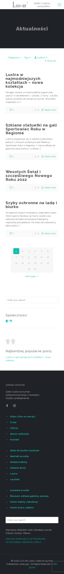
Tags (28, 57)
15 (29, 263)
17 (41, 263)
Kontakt (14, 439)
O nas (13, 422)
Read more (50, 110)
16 (35, 263)
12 (48, 257)
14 (22, 263)
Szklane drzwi (18, 468)
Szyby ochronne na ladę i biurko (31, 204)
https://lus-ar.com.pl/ (23, 416)
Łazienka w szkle (19, 490)
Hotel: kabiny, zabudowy (24, 502)
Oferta (14, 428)
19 (29, 269)
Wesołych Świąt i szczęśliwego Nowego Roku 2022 (29, 175)
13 (16, 263)
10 (35, 257)
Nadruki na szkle (19, 456)
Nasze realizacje (19, 434)
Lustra (13, 473)
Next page (32, 276)
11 (41, 257)
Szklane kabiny (18, 462)
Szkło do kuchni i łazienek (24, 450)
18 (48, 263)
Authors (41, 57)
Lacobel (14, 479)
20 (35, 269)
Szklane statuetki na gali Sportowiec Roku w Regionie (31, 129)
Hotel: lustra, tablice (22, 507)
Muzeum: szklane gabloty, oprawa (29, 496)
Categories (15, 57)
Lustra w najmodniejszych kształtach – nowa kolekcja (24, 80)
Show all (50, 60)
